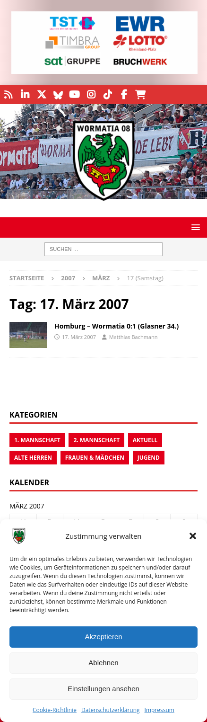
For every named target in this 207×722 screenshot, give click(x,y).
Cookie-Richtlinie (55, 710)
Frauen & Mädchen (94, 458)
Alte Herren (33, 458)
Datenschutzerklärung (110, 710)
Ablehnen (103, 663)
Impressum (159, 710)
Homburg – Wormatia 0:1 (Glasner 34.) (116, 325)
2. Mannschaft (96, 440)
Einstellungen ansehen (103, 689)
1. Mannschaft (37, 440)
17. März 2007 (79, 336)
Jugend (149, 458)
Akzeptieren (103, 637)
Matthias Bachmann (133, 336)
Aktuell (145, 440)
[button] (193, 536)
